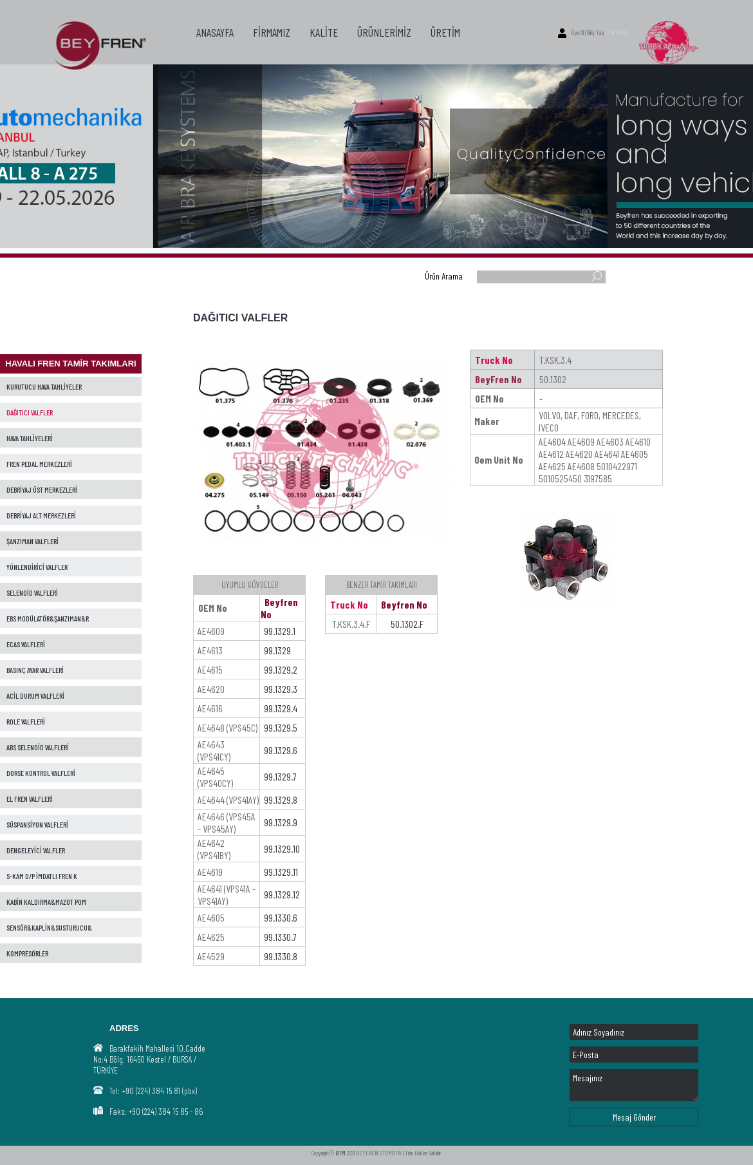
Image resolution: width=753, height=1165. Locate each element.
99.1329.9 (280, 822)
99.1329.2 (280, 669)
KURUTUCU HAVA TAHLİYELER (44, 386)
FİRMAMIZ (271, 32)
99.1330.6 (280, 917)
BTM (340, 1153)
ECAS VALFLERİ (25, 644)
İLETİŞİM (213, 98)
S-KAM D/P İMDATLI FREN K (41, 875)
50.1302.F (407, 624)
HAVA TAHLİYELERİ (29, 437)
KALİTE (324, 32)
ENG (623, 32)
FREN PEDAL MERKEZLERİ (39, 463)
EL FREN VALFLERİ (29, 798)
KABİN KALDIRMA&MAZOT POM (46, 901)
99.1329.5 (280, 727)
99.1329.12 (282, 894)
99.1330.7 (280, 937)
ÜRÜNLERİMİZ (384, 32)
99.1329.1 (279, 631)
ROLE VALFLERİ (25, 721)
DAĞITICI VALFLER (29, 412)
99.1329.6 (280, 750)
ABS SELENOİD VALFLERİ (37, 747)
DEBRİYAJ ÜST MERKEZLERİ (41, 489)
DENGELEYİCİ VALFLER (35, 850)
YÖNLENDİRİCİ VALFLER (37, 566)
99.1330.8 (280, 956)
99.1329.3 (280, 689)
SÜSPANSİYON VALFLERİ (37, 824)
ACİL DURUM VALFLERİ (35, 695)
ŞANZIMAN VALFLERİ (32, 540)
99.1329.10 (282, 848)
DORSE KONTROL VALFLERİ (40, 772)
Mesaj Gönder (634, 1117)
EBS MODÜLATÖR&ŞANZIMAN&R (47, 618)
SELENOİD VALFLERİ (32, 592)
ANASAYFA (215, 32)
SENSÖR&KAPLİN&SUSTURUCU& (49, 927)
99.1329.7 (280, 776)
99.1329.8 (280, 799)
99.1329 (277, 650)
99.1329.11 (281, 872)
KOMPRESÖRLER (27, 953)
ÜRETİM (445, 32)
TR (611, 32)
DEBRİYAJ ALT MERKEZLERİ (41, 515)
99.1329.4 (280, 708)
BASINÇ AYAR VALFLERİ (35, 669)
